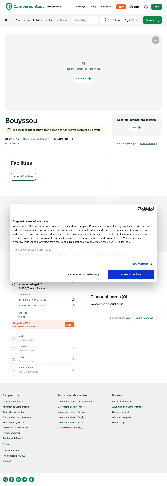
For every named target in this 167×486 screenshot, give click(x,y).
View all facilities (23, 176)
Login (156, 6)
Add (137, 127)
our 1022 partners (33, 226)
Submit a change (148, 143)
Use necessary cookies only (83, 274)
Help (134, 6)
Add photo (83, 78)
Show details (140, 263)
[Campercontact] (24, 6)
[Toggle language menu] (146, 7)
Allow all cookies (131, 274)
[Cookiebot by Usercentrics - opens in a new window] (140, 209)
